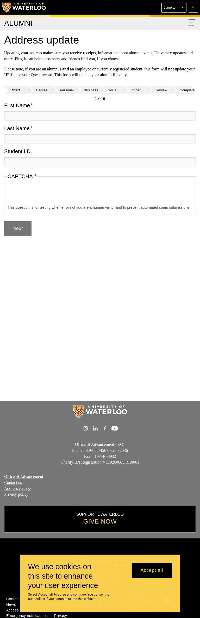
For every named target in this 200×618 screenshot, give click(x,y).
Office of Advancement (23, 476)
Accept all (151, 570)
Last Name (17, 128)
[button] (174, 7)
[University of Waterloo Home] (24, 7)
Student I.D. (18, 151)
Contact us (13, 482)
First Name (17, 105)
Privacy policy (16, 494)
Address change (17, 488)
